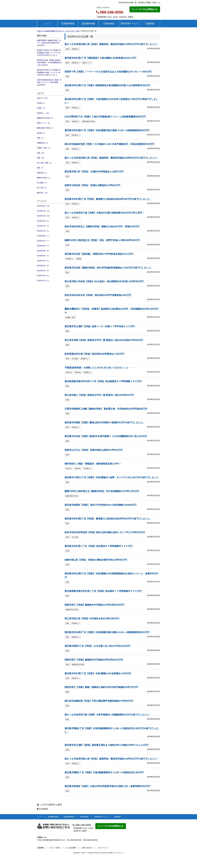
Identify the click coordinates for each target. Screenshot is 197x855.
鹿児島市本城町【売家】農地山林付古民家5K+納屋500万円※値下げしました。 (105, 422)
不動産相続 (108, 23)
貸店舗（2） (41, 133)
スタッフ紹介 (55, 848)
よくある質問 (70, 848)
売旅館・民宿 (70, 317)
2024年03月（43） (44, 206)
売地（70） (41, 153)
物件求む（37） (42, 193)
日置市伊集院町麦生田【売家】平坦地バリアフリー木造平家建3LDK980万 (49, 82)
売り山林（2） (42, 188)
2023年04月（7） (43, 256)
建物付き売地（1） (44, 178)
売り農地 (75, 359)
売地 (67, 49)
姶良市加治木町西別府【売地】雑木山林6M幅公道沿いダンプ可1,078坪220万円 (105, 532)
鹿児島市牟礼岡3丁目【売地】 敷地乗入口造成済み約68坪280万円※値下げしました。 (108, 199)
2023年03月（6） (43, 261)
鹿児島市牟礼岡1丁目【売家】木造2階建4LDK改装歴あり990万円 (98, 673)
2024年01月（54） (44, 216)
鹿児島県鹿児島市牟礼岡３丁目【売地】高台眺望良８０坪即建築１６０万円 (103, 381)
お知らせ (69, 372)
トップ (47, 23)
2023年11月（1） (43, 226)
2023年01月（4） (43, 271)
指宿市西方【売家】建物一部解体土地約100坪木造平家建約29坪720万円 (101, 687)
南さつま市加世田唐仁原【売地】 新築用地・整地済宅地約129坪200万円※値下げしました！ (112, 44)
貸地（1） (40, 138)
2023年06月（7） (43, 246)
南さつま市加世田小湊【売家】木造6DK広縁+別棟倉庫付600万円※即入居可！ (104, 213)
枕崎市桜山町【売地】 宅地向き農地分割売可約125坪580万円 (96, 560)
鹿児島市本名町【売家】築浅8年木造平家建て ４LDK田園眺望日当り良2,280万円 (49, 62)
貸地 (67, 750)
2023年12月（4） (43, 221)
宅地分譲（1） (42, 173)
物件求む (78, 372)
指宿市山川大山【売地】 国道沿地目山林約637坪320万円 (93, 450)
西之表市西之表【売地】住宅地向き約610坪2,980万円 (92, 618)
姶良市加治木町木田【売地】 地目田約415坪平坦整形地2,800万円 (98, 295)
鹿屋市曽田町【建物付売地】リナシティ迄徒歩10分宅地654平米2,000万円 (49, 42)
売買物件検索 (68, 23)
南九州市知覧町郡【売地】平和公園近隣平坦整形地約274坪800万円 (99, 701)
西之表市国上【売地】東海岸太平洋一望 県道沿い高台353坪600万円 (99, 395)
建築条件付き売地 (72, 609)
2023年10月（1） (43, 231)
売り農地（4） (42, 183)
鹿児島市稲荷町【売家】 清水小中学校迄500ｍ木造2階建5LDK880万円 (100, 505)
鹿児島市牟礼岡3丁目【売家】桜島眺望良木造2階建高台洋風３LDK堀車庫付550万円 (107, 85)
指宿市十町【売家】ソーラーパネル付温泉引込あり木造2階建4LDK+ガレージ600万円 (108, 71)
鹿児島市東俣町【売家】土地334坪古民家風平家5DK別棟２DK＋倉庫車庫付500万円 (107, 786)
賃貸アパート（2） (44, 123)
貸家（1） (40, 168)
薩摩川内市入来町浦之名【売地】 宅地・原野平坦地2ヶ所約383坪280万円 (102, 240)
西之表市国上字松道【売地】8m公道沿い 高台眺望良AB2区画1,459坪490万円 (104, 281)
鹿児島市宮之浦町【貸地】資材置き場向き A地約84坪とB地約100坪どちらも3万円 (106, 745)
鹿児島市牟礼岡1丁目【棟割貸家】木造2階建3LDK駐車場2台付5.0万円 (100, 58)
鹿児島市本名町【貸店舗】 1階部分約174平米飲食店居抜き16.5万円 (99, 254)
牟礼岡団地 (42, 809)
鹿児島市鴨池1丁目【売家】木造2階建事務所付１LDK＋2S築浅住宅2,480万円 (104, 772)
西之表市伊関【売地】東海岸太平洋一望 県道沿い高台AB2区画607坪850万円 (104, 340)
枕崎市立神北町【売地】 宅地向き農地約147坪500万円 (92, 185)
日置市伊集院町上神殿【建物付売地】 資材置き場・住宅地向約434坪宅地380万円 (106, 409)
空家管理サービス (129, 23)
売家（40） (41, 158)
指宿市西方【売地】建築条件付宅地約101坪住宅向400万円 (94, 605)
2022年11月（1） (43, 281)
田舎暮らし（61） (43, 113)
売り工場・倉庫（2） (45, 163)
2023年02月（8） (43, 266)
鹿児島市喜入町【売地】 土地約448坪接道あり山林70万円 (94, 171)
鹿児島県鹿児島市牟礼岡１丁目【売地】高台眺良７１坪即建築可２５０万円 (103, 591)
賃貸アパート (86, 63)
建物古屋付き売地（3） (45, 128)
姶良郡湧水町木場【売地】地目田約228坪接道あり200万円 (94, 354)
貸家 (67, 63)
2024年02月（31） (44, 211)
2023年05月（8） (43, 251)
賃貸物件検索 (88, 23)
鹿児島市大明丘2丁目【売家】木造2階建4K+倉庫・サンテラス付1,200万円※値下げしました (49, 52)
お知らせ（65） (42, 98)
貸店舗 (78, 259)
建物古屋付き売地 (88, 121)
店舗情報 (149, 23)
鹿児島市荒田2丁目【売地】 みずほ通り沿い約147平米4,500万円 (97, 646)
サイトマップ (103, 848)
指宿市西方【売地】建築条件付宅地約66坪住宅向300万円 (94, 659)
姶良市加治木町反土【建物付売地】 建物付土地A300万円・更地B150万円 (102, 226)
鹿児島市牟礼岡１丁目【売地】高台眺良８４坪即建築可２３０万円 (98, 546)
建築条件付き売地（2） (45, 118)
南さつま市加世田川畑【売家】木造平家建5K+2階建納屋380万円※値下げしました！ (108, 714)
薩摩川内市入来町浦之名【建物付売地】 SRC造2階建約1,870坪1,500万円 (102, 491)
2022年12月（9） (43, 276)
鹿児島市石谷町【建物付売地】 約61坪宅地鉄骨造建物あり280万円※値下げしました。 (109, 267)
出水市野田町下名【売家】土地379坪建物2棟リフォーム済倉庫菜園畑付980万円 (105, 116)
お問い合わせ (87, 848)
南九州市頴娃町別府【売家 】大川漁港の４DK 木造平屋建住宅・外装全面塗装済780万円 (109, 144)
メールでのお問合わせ (145, 9)
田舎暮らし (75, 49)
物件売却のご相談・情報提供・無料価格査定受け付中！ (93, 463)
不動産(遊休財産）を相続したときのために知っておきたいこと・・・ (100, 367)
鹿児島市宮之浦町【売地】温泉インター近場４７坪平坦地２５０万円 (100, 326)
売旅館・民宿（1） (44, 148)
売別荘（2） (41, 108)
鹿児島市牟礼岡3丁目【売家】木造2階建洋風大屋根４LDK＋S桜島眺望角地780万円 (107, 130)
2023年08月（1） (43, 236)
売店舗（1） (41, 103)
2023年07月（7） (43, 241)
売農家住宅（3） (43, 143)
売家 (67, 76)
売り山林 (75, 537)
